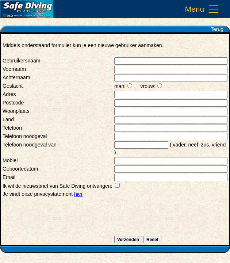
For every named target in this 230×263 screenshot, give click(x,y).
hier (78, 194)
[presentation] (58, 220)
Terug (217, 29)
